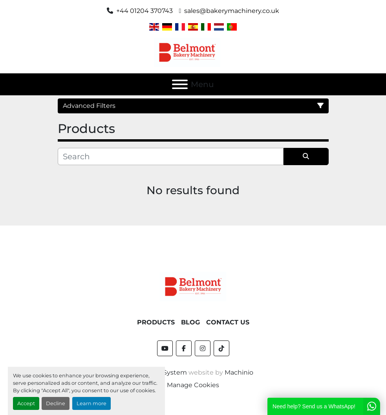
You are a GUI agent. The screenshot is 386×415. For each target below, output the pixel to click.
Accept (26, 403)
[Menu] (180, 84)
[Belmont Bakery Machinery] (193, 286)
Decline (55, 403)
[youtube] (165, 348)
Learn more (91, 403)
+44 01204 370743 (144, 11)
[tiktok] (221, 348)
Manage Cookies (193, 385)
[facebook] (184, 348)
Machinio (239, 372)
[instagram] (202, 348)
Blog (190, 322)
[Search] (171, 156)
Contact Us (227, 322)
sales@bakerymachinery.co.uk (231, 11)
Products (156, 322)
